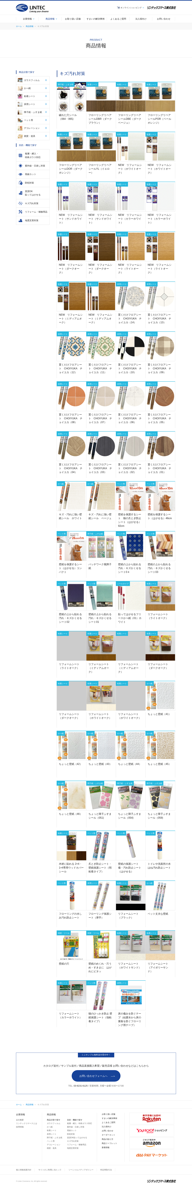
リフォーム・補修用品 (76, 1145)
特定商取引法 (106, 1170)
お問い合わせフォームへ (93, 1076)
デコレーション (32, 128)
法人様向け (106, 1126)
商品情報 (29, 26)
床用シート (29, 104)
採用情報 (20, 1127)
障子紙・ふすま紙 (33, 112)
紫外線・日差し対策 (75, 1127)
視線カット (72, 1130)
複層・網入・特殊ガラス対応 (79, 1123)
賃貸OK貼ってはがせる (77, 1137)
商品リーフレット (109, 1143)
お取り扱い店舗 (108, 1114)
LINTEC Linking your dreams (32, 8)
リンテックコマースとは (26, 1123)
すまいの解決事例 (109, 1118)
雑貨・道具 (29, 136)
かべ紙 (27, 88)
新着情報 (105, 1147)
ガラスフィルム (32, 80)
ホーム (19, 26)
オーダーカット (108, 1135)
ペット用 (28, 120)
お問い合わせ (107, 1131)
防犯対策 (71, 1134)
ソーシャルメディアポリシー (80, 1170)
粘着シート (29, 96)
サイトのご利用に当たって (49, 1170)
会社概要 (20, 1120)
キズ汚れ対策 (73, 1141)
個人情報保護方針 (23, 1170)
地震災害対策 (73, 1148)
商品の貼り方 (107, 1139)
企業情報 (20, 1114)
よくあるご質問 (108, 1122)
